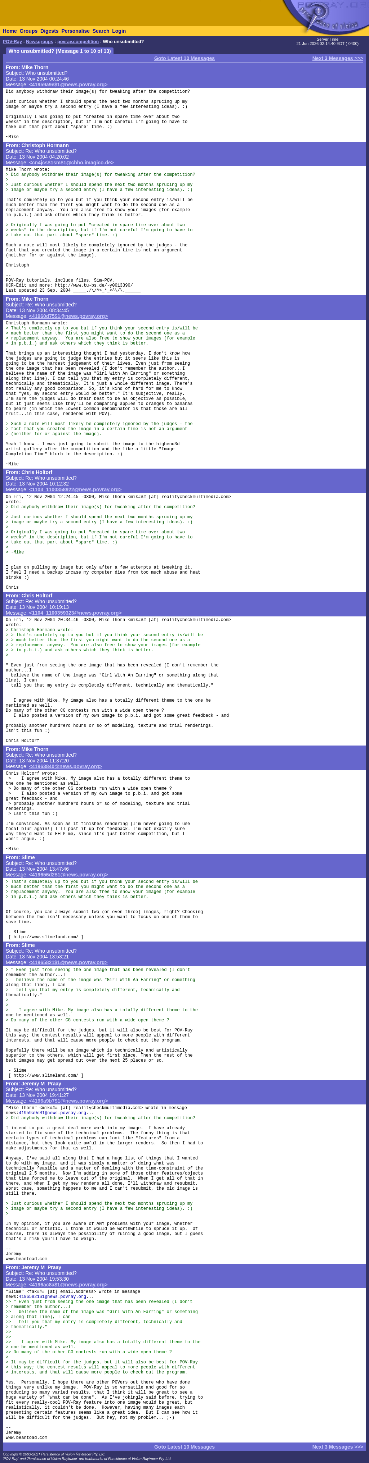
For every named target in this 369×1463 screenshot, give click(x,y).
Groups (28, 31)
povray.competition (78, 41)
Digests (49, 31)
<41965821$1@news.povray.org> (68, 962)
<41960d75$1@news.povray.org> (68, 316)
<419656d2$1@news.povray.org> (68, 875)
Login (119, 31)
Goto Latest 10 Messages (184, 58)
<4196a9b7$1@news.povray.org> (68, 1101)
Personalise (75, 31)
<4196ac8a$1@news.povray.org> (68, 1284)
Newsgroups (39, 41)
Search (101, 31)
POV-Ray (12, 41)
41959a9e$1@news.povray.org (52, 1113)
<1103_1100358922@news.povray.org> (75, 489)
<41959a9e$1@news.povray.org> (68, 84)
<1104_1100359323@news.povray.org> (75, 613)
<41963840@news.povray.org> (65, 766)
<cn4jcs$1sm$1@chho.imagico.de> (71, 162)
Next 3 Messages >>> (337, 58)
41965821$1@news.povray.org (52, 1296)
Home (10, 31)
